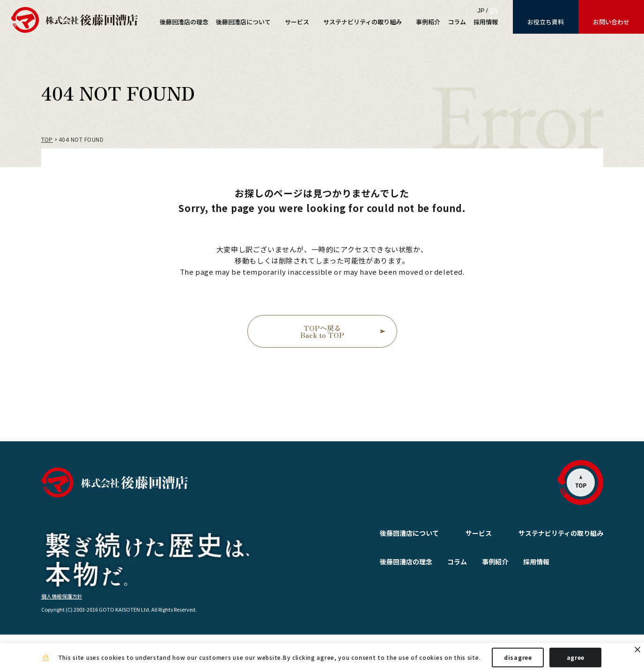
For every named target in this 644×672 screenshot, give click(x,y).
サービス (456, 533)
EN (493, 10)
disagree (518, 657)
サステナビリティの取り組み (560, 533)
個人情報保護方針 (61, 633)
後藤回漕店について (386, 533)
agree (576, 657)
